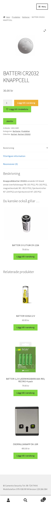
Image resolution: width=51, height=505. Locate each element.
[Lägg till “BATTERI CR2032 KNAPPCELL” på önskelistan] (17, 109)
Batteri (14, 134)
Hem (8, 17)
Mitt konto (8, 500)
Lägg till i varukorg (26, 102)
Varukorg (40, 498)
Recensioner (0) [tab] (10, 164)
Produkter (16, 17)
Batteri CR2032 (24, 134)
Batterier (26, 17)
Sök (25, 500)
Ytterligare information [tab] (14, 156)
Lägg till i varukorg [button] (25, 256)
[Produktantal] (7, 103)
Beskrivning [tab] (8, 148)
